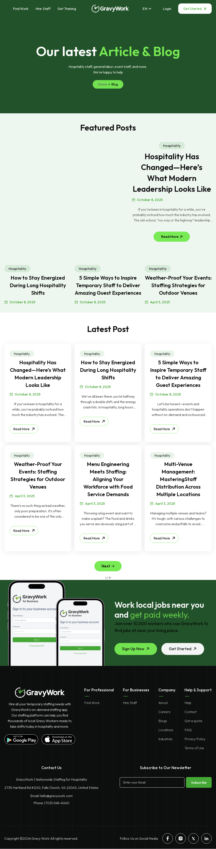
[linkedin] (206, 838)
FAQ (188, 730)
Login (167, 8)
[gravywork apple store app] (58, 739)
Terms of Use (194, 748)
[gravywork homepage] (40, 692)
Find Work (21, 8)
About (163, 703)
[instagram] (180, 838)
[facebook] (167, 838)
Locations (165, 730)
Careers (164, 712)
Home (102, 96)
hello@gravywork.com (56, 796)
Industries (165, 739)
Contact (190, 712)
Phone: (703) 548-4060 (51, 803)
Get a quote (193, 721)
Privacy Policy (194, 739)
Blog (114, 96)
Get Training (66, 8)
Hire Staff (43, 8)
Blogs (162, 721)
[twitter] (193, 838)
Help (187, 703)
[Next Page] (108, 566)
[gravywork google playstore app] (21, 739)
